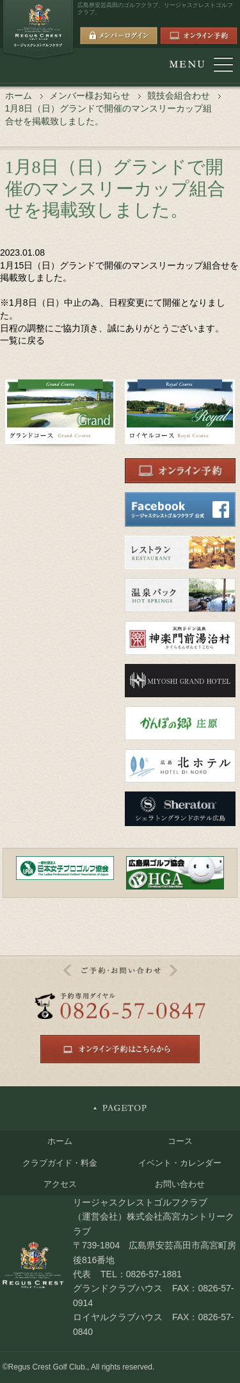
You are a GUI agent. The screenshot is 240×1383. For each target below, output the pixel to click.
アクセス (60, 1184)
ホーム (18, 95)
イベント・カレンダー (179, 1163)
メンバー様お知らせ (89, 95)
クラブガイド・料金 (59, 1163)
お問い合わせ (180, 1184)
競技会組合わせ (178, 95)
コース (180, 1141)
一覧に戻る (22, 340)
